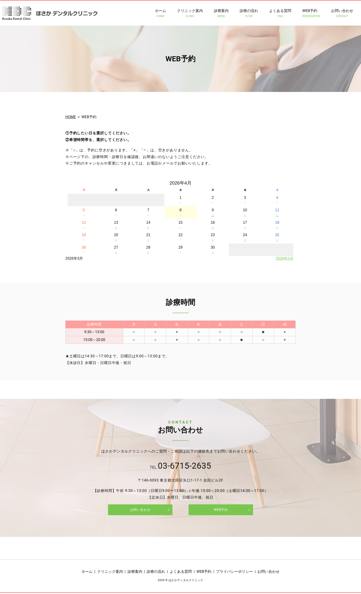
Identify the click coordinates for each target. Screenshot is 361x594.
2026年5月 (285, 258)
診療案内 (221, 13)
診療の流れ (249, 13)
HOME (70, 117)
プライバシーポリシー (234, 573)
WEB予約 (311, 13)
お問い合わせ (342, 13)
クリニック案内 (190, 13)
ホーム (160, 13)
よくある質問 (280, 13)
